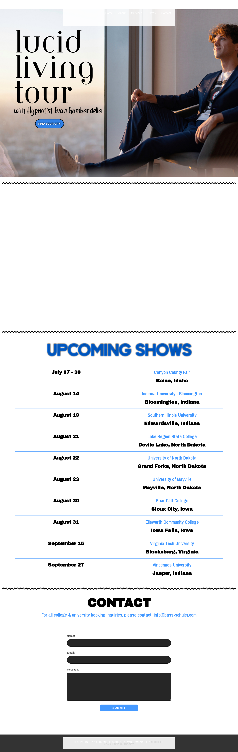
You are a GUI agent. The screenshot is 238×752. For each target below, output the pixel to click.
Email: (71, 652)
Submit (119, 707)
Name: (71, 635)
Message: (73, 669)
